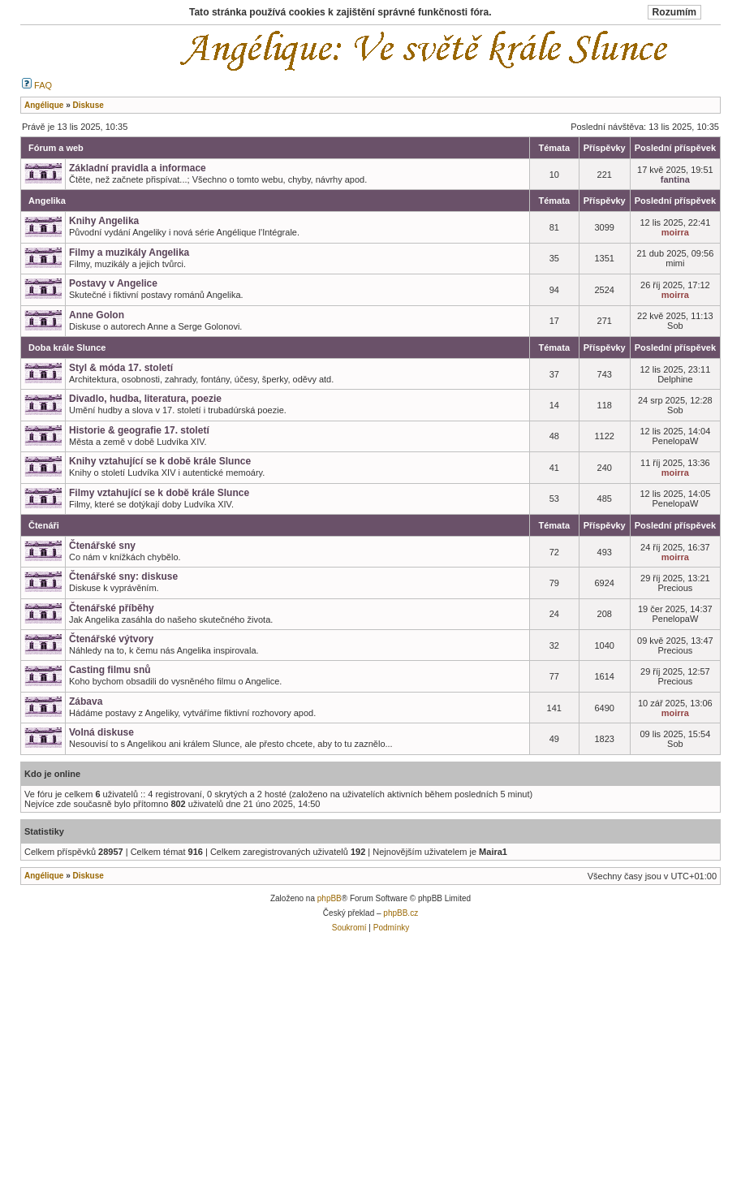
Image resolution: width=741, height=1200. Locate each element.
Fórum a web (56, 148)
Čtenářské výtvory (111, 639)
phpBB (329, 898)
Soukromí (349, 927)
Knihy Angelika (104, 221)
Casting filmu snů (110, 670)
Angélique (43, 875)
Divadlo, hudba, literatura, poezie (145, 398)
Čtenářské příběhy (111, 608)
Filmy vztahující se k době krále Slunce (159, 493)
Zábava (85, 701)
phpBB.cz (400, 913)
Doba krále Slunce (67, 347)
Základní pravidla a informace (137, 168)
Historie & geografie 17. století (139, 430)
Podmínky (391, 927)
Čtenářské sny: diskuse (123, 576)
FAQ (37, 85)
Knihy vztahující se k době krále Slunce (160, 461)
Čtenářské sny (102, 545)
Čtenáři (43, 525)
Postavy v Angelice (113, 283)
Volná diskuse (101, 732)
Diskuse (87, 875)
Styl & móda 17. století (121, 367)
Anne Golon (96, 315)
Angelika (47, 200)
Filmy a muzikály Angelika (129, 252)
